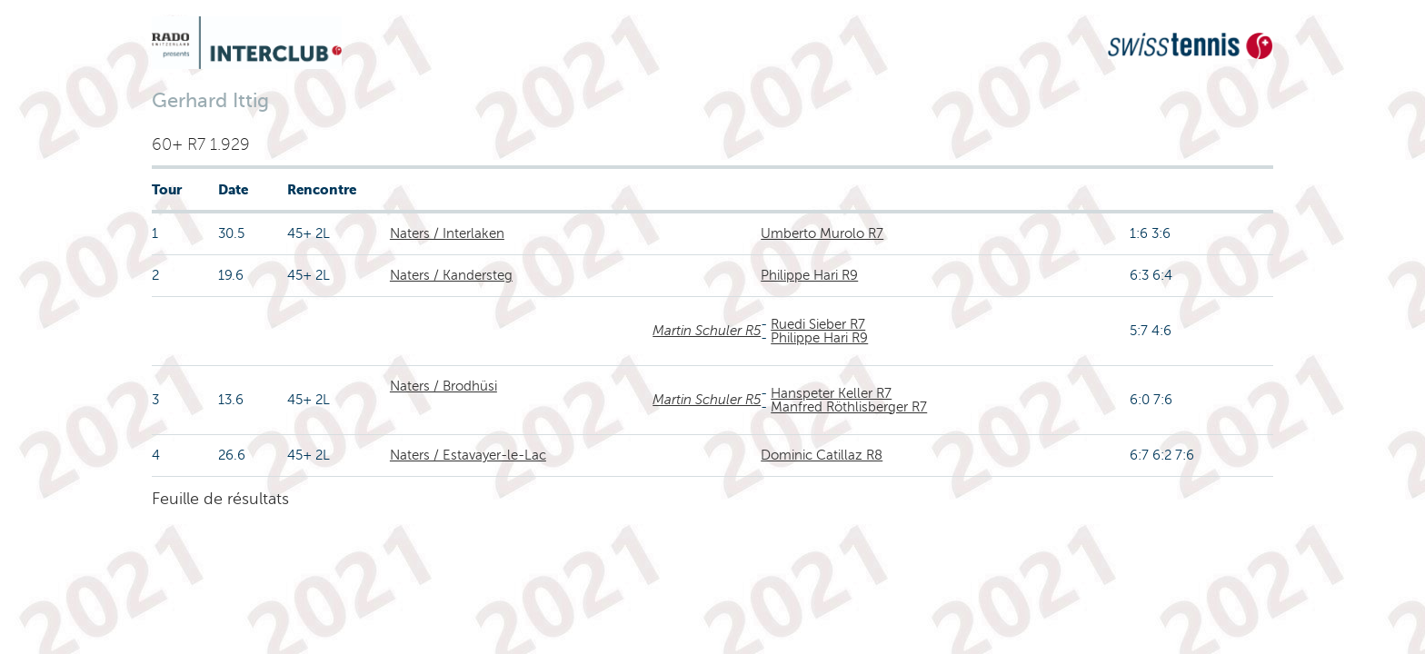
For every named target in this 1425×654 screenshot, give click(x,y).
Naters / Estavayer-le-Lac (468, 455)
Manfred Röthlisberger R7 (849, 407)
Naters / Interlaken (447, 233)
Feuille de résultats (220, 499)
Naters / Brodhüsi (443, 386)
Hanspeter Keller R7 (831, 393)
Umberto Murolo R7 (822, 233)
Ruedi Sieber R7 (818, 324)
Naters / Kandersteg (451, 275)
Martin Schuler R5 (707, 330)
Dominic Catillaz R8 (821, 455)
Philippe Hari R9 (809, 275)
